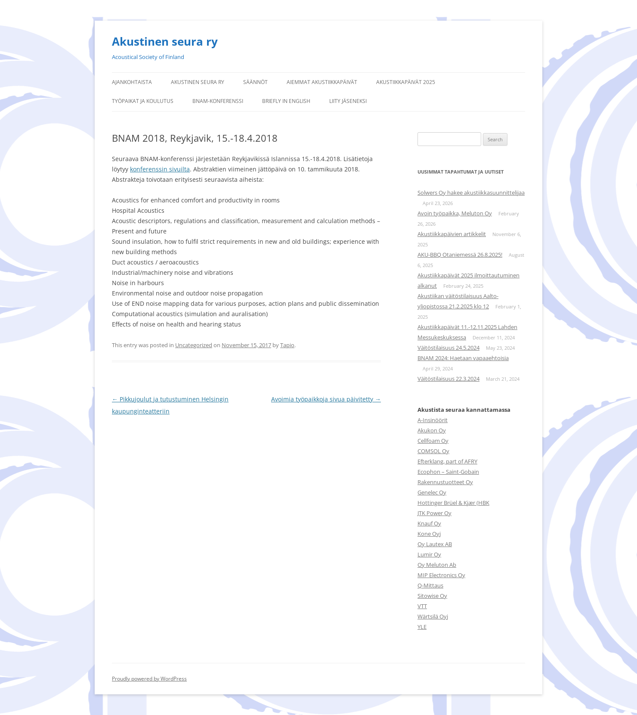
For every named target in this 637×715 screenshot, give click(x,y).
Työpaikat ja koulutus (142, 101)
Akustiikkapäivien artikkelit (451, 234)
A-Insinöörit (432, 420)
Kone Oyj (429, 534)
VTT (422, 606)
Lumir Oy (429, 554)
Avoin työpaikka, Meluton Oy (454, 213)
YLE (422, 627)
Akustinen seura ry (165, 41)
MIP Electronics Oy (441, 575)
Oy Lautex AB (434, 544)
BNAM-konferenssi (217, 101)
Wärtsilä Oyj (432, 616)
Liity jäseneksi (348, 101)
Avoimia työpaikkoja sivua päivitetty (326, 399)
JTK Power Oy (434, 513)
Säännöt (255, 82)
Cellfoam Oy (432, 441)
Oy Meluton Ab (436, 565)
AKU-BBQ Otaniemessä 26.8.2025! (459, 254)
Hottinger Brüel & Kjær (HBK (453, 503)
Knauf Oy (429, 523)
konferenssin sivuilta (160, 169)
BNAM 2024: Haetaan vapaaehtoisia (463, 358)
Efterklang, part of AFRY (447, 461)
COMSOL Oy (433, 451)
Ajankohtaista (132, 82)
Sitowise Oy (432, 596)
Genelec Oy (431, 492)
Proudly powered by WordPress (149, 678)
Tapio (287, 345)
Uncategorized (193, 345)
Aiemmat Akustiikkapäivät (322, 82)
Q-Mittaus (430, 585)
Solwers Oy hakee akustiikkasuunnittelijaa (471, 192)
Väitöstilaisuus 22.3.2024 (448, 378)
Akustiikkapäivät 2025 (405, 82)
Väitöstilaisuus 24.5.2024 (448, 347)
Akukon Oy (431, 430)
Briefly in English (286, 101)
